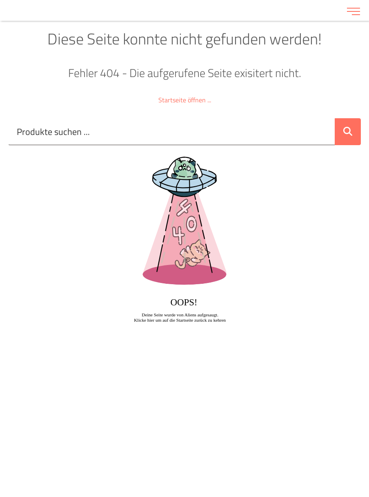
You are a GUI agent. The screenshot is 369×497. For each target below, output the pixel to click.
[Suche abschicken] (348, 131)
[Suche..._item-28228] (171, 131)
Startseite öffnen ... (184, 100)
